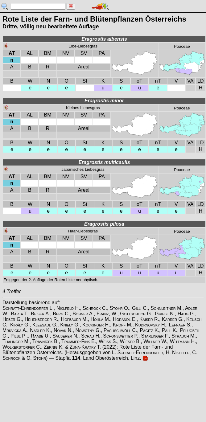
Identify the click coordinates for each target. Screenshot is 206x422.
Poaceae (182, 46)
